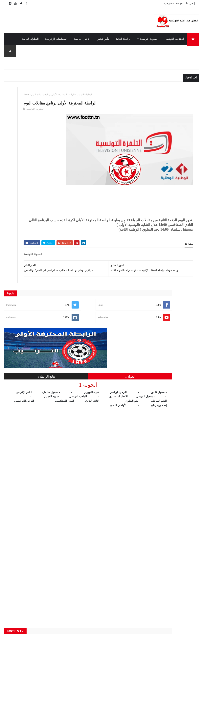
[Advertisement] (88, 20)
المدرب (191, 50)
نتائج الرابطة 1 (19, 198)
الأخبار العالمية (82, 38)
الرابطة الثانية (123, 38)
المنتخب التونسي (174, 38)
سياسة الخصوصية (173, 3)
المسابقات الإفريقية (56, 38)
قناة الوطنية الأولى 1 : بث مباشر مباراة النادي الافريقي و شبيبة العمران (155, 661)
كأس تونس (103, 38)
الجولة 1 (49, 198)
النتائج (73, 681)
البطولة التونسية (149, 38)
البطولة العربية (30, 38)
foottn (80, 94)
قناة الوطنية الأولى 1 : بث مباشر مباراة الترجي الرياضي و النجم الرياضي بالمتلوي (155, 677)
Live (73, 634)
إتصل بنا (190, 3)
